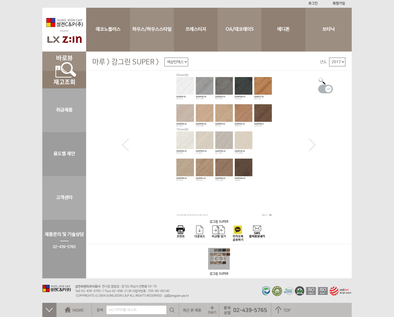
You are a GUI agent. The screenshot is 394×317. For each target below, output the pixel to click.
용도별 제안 (64, 153)
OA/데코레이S (240, 29)
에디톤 (283, 29)
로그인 (313, 3)
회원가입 (339, 3)
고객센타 (64, 197)
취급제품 (64, 110)
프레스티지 (195, 29)
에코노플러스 (108, 29)
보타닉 (328, 29)
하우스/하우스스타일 (151, 29)
